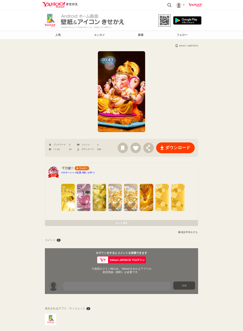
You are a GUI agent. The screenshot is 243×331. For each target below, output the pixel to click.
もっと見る (121, 223)
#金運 (78, 172)
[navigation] (121, 35)
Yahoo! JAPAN (195, 5)
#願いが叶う (88, 172)
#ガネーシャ (68, 172)
